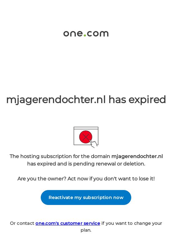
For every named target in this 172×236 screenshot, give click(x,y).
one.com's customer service (67, 223)
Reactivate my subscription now (86, 197)
